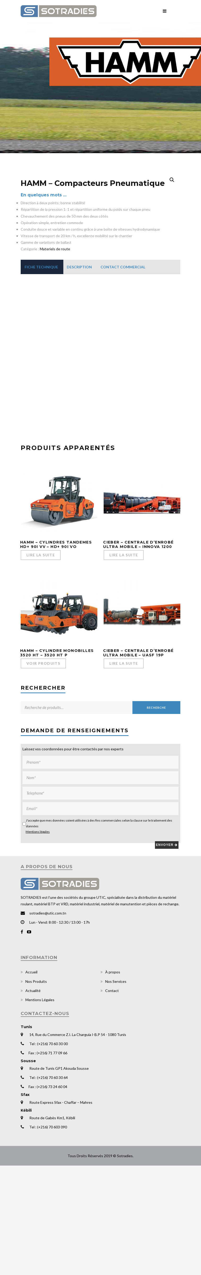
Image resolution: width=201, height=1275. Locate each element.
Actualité (33, 1099)
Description (79, 376)
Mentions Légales (39, 1109)
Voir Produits (43, 772)
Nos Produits (36, 1090)
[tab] (41, 376)
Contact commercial (122, 376)
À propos (112, 1081)
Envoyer (167, 954)
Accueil (31, 1081)
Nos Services (115, 1090)
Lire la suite (40, 664)
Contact (112, 1099)
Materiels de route (55, 358)
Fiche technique (41, 376)
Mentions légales (38, 941)
